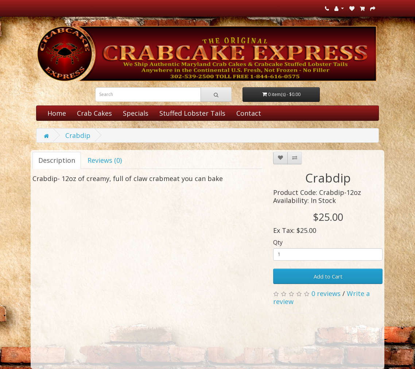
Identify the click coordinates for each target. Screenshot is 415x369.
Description (56, 160)
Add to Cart (328, 276)
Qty (278, 242)
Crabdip (77, 135)
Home (56, 113)
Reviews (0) (105, 160)
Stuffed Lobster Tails (192, 113)
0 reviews (326, 293)
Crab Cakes (94, 113)
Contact (248, 113)
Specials (135, 113)
